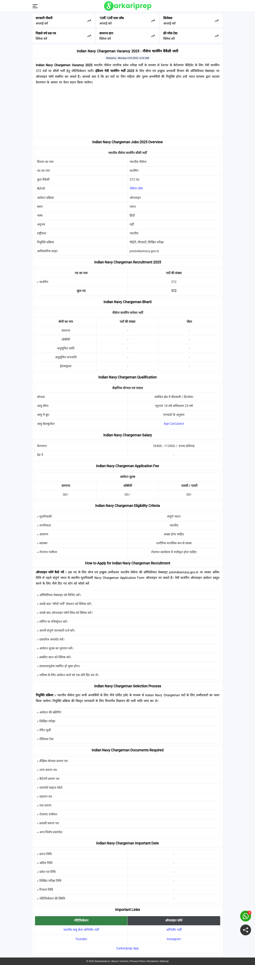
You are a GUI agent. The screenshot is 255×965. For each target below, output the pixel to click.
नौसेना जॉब (136, 188)
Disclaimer (152, 961)
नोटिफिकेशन (81, 920)
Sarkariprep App (127, 948)
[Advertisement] (127, 112)
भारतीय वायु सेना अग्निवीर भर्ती (81, 930)
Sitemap (164, 961)
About (114, 961)
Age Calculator (174, 423)
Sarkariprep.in (102, 961)
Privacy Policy (137, 961)
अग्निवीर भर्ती (174, 930)
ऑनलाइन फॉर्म (173, 920)
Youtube (81, 939)
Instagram (174, 939)
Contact (124, 961)
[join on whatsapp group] (245, 916)
